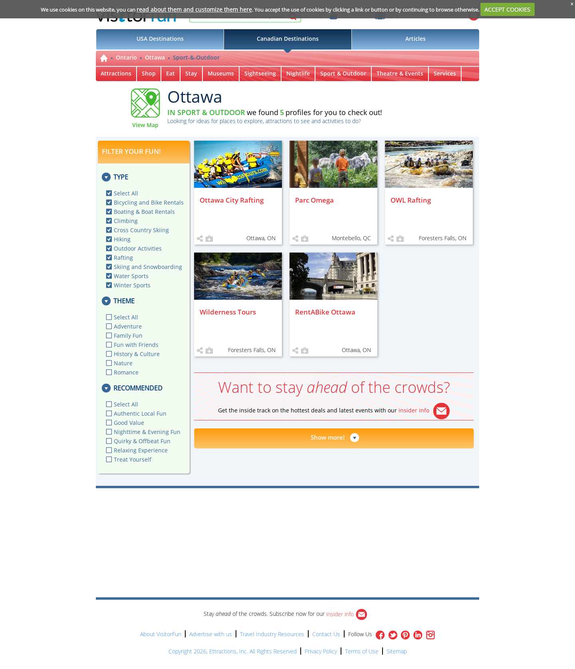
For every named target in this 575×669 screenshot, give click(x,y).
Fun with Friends (136, 345)
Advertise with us (210, 634)
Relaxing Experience (141, 450)
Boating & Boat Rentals (144, 212)
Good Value (129, 423)
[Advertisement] (324, 511)
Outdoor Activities (138, 248)
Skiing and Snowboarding (148, 267)
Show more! (328, 437)
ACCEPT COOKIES (507, 9)
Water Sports (131, 276)
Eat (170, 73)
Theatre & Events (400, 73)
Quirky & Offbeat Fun (142, 441)
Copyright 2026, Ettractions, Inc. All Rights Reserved (233, 651)
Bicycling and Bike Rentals (149, 202)
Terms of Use (362, 651)
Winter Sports (132, 285)
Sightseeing (260, 73)
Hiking (122, 239)
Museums (221, 73)
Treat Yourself (132, 459)
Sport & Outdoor (343, 73)
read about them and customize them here (194, 9)
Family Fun (128, 335)
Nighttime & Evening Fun (147, 432)
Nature (123, 363)
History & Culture (137, 354)
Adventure (128, 326)
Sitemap (397, 651)
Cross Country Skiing (141, 230)
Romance (126, 372)
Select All (126, 193)
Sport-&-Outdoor (196, 57)
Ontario (126, 57)
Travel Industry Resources (272, 634)
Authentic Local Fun (140, 413)
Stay (191, 73)
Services (445, 73)
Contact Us (326, 634)
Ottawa (155, 57)
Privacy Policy (321, 651)
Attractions (116, 73)
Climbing (126, 221)
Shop (149, 73)
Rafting (123, 258)
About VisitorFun (160, 634)
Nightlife (298, 73)
